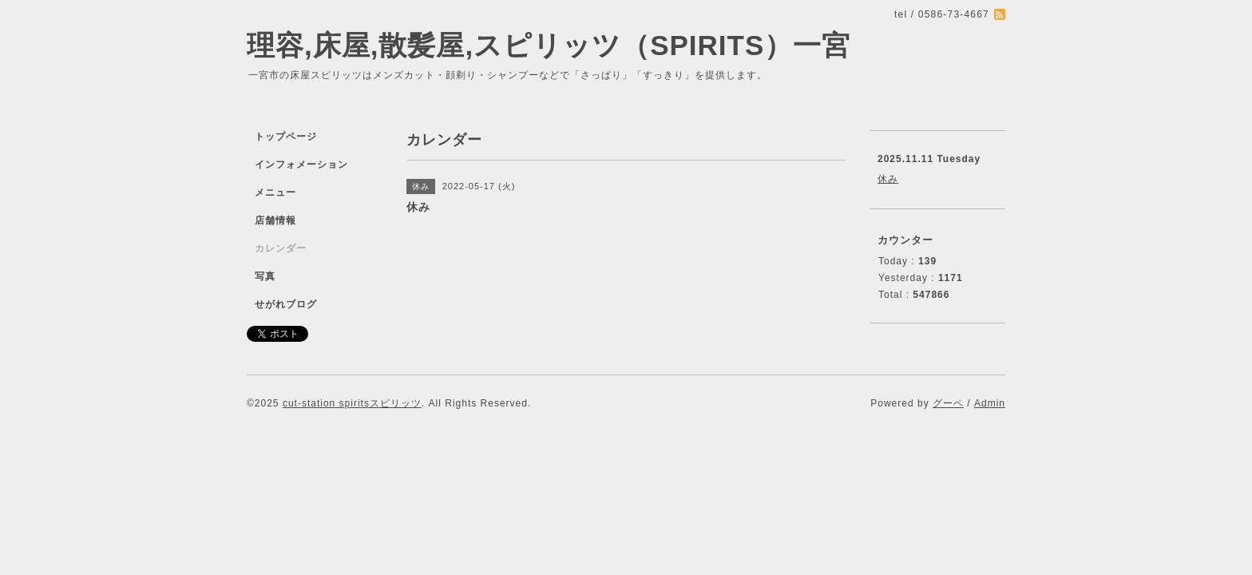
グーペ (948, 403)
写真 (265, 276)
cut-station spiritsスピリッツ (352, 403)
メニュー (275, 192)
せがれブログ (286, 304)
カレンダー (281, 248)
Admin (989, 403)
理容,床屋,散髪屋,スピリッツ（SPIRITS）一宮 (548, 45)
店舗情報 (275, 220)
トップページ (286, 136)
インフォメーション (301, 164)
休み (888, 178)
